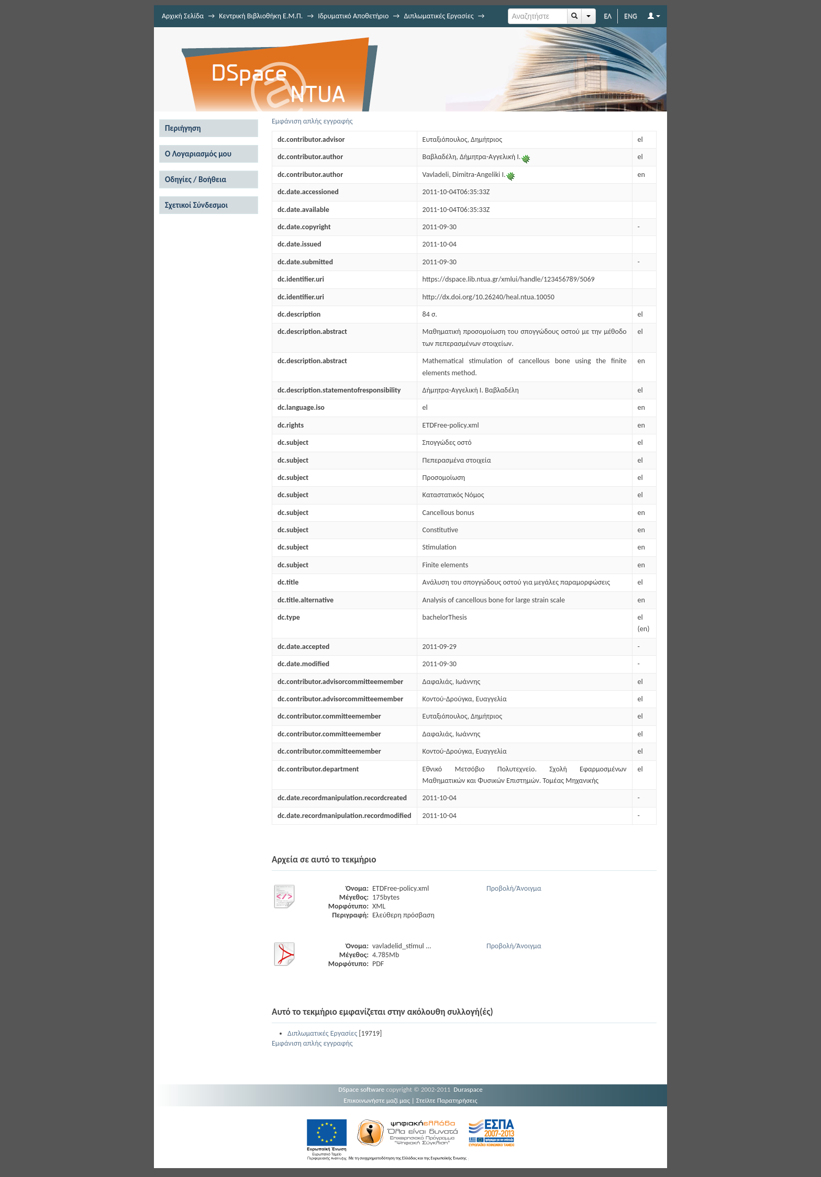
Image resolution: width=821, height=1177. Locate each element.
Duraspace (468, 1089)
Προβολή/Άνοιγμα (513, 888)
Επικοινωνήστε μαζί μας (376, 1100)
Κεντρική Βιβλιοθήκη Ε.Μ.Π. (261, 16)
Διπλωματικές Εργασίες (438, 16)
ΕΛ (608, 16)
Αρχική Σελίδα (183, 16)
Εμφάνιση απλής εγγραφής (312, 121)
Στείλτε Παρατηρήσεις (447, 1100)
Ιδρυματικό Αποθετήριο (353, 16)
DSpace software (361, 1089)
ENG (630, 16)
